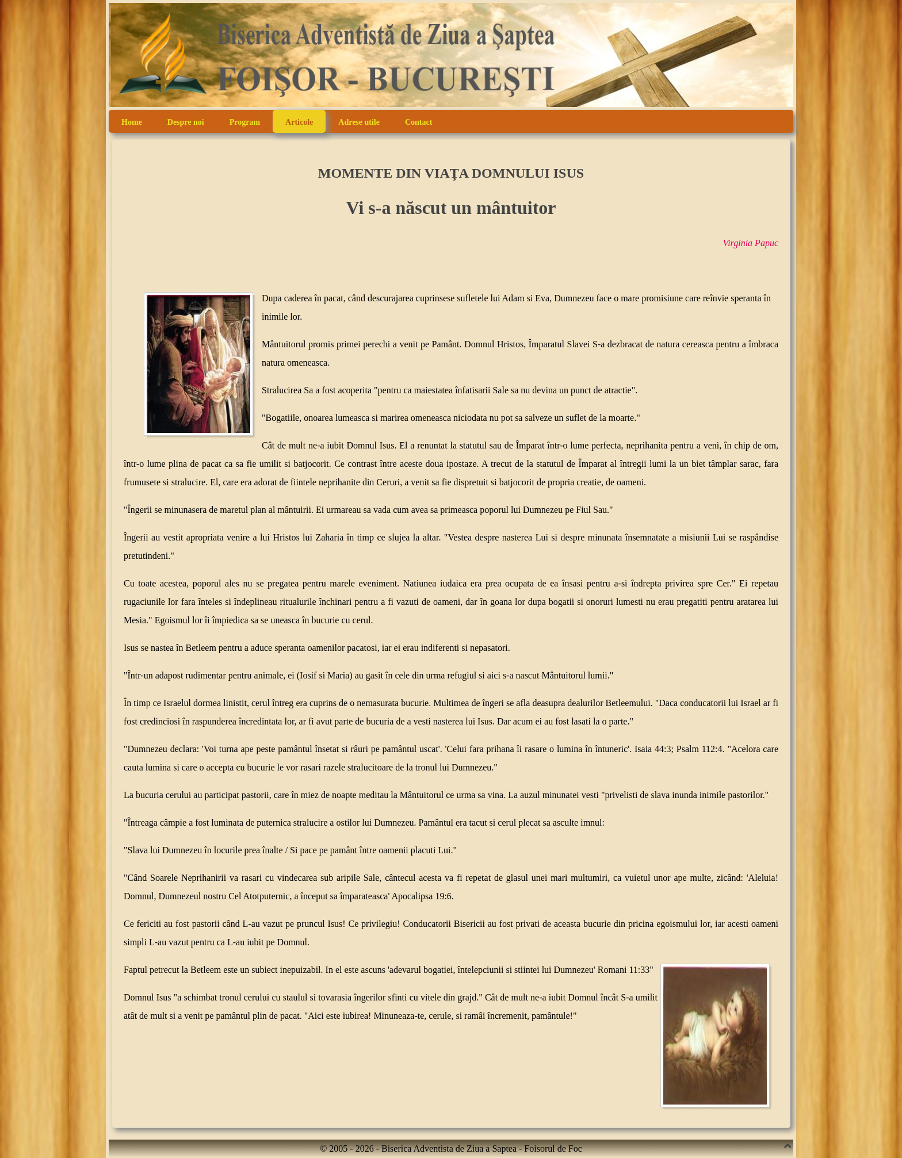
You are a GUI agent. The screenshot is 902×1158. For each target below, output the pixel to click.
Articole (299, 122)
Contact (418, 122)
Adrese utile (359, 122)
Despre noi (185, 122)
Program (245, 122)
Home (131, 122)
